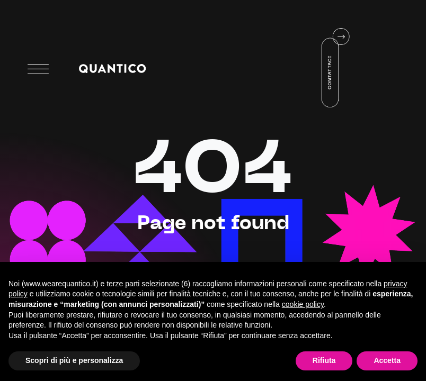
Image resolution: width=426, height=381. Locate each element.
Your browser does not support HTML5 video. (304, 68)
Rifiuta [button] (324, 360)
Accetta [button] (387, 360)
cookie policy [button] (303, 304)
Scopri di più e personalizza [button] (74, 360)
